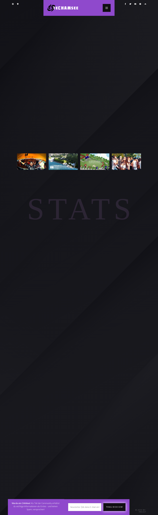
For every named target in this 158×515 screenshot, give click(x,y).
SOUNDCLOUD (68, 479)
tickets (20, 464)
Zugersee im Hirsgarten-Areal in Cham (105, 299)
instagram (67, 464)
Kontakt (88, 469)
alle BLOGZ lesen (79, 429)
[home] (64, 8)
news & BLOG (23, 479)
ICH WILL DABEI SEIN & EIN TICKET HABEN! (79, 82)
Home (19, 459)
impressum (89, 474)
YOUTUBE (66, 469)
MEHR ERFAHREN (131, 314)
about (19, 474)
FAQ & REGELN (46, 459)
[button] (107, 8)
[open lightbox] (79, 55)
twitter (66, 474)
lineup (20, 469)
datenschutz (91, 464)
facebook (66, 459)
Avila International (127, 481)
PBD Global (110, 481)
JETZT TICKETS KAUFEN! (96, 314)
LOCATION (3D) (46, 464)
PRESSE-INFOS (91, 459)
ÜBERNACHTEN (46, 469)
